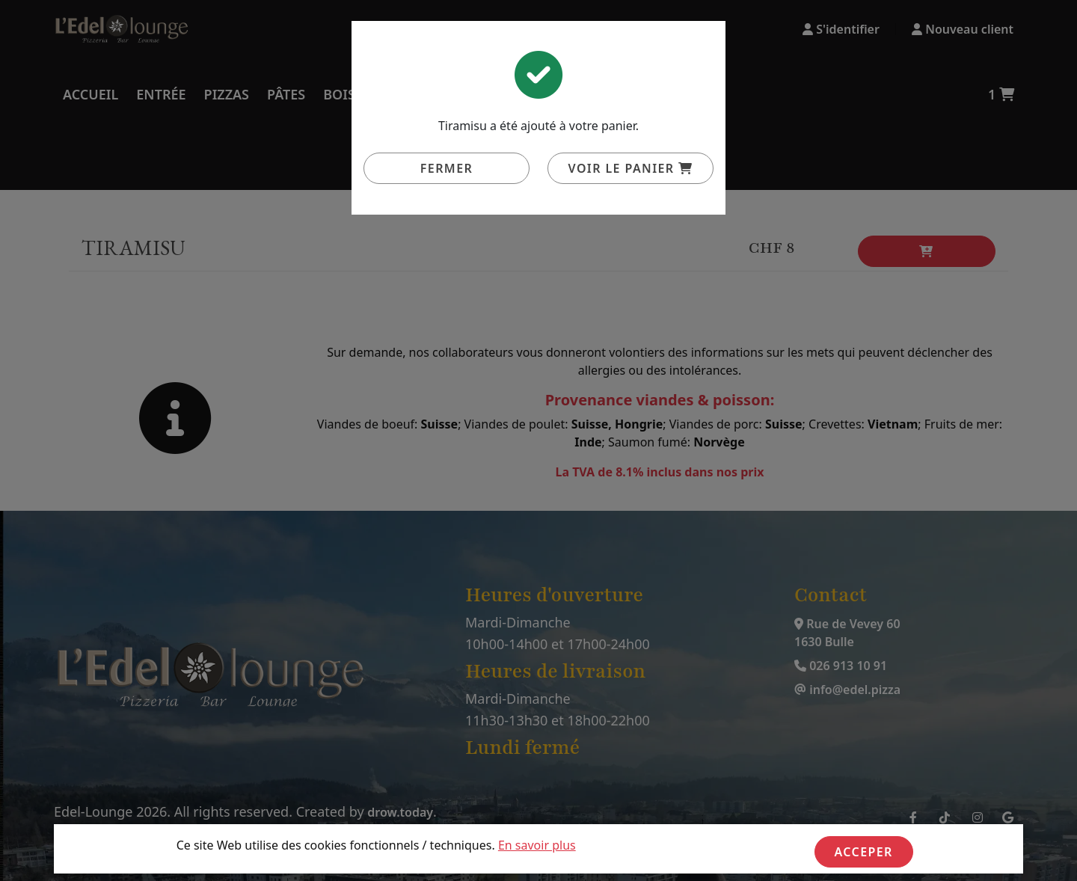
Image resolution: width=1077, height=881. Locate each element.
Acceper (864, 852)
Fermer (446, 168)
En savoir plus (537, 845)
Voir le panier (630, 168)
